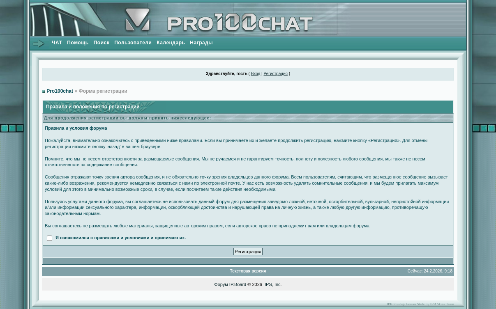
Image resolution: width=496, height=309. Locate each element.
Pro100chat (59, 91)
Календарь (171, 43)
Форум (221, 284)
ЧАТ (57, 43)
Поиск (102, 43)
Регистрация (275, 73)
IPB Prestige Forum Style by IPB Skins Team (420, 304)
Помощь (77, 43)
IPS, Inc (273, 284)
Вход (256, 73)
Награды (201, 43)
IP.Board (237, 284)
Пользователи (133, 43)
